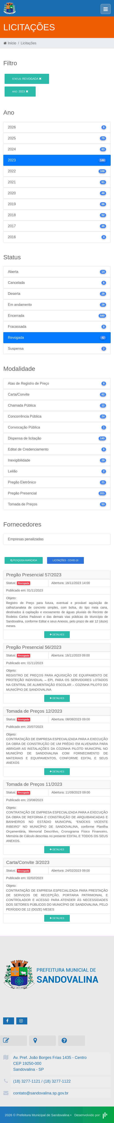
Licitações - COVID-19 (65, 560)
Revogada (26, 78)
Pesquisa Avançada (23, 560)
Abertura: (57, 583)
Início (10, 43)
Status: (11, 583)
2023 (20, 91)
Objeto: (11, 598)
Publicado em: (16, 590)
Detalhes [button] (57, 634)
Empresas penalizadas (26, 539)
